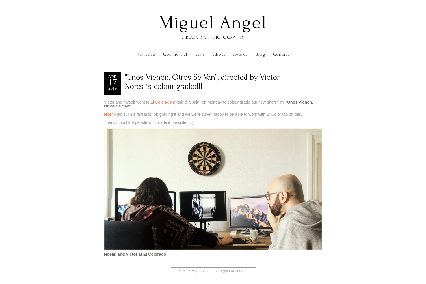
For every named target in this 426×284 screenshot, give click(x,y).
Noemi (110, 114)
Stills (200, 54)
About (219, 54)
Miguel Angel (213, 22)
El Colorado (161, 102)
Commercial (175, 54)
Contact (281, 54)
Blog (260, 54)
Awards (240, 54)
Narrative (146, 54)
